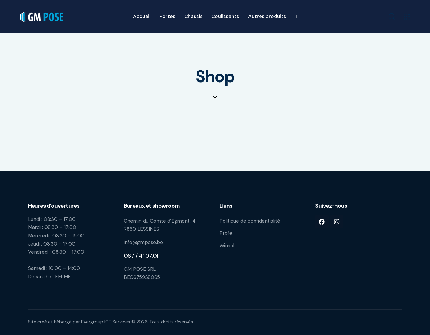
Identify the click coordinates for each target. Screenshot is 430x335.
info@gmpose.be (143, 242)
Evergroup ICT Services (105, 322)
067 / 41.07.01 (141, 255)
